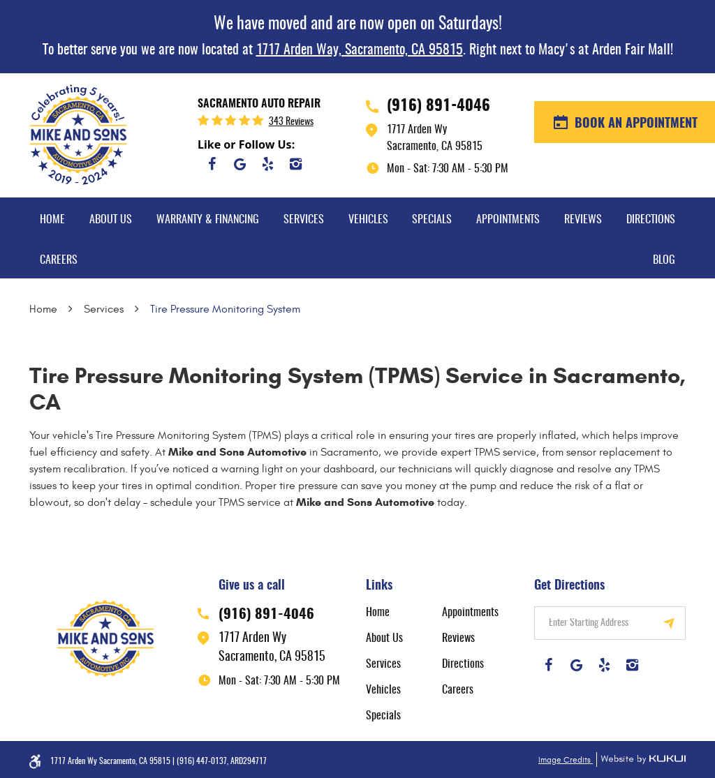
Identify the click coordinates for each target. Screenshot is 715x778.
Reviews (583, 219)
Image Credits (565, 760)
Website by (641, 759)
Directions (650, 219)
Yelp (267, 164)
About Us (110, 219)
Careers (59, 260)
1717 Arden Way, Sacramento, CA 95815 (359, 50)
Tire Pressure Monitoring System (225, 309)
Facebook (212, 164)
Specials (432, 219)
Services (303, 219)
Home (52, 219)
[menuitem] (52, 217)
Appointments (508, 219)
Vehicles (368, 219)
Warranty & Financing (207, 219)
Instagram (295, 164)
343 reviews (291, 122)
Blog (664, 260)
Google (239, 164)
